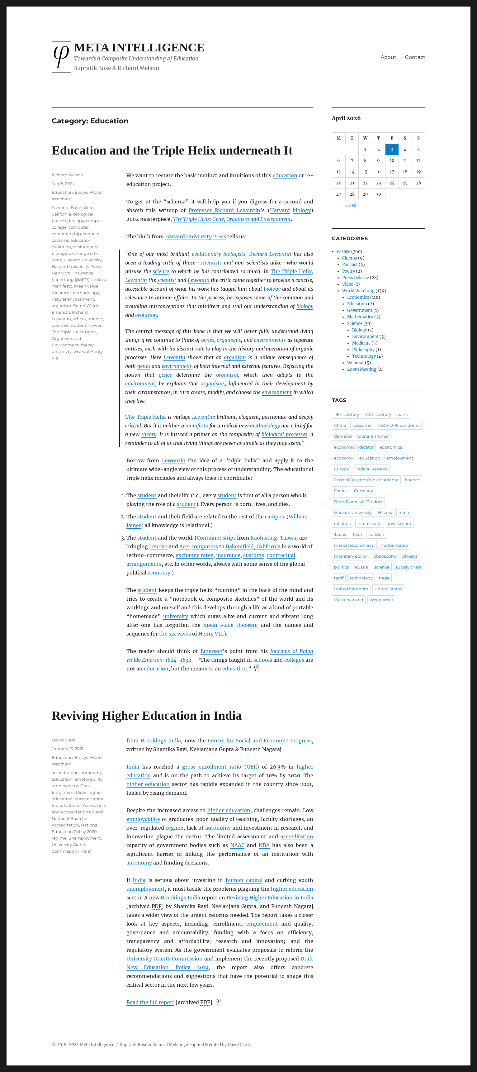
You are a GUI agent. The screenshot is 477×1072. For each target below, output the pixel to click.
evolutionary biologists (218, 254)
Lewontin (136, 280)
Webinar (355, 362)
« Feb (350, 205)
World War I (381, 599)
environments (270, 340)
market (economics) (354, 545)
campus (274, 516)
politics (341, 567)
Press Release (355, 277)
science (161, 271)
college (59, 227)
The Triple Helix (291, 271)
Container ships (216, 538)
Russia (361, 567)
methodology (265, 425)
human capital (244, 880)
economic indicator (354, 447)
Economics (358, 297)
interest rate (369, 523)
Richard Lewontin (270, 254)
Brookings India (161, 740)
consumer (362, 425)
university (175, 616)
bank (402, 414)
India (132, 767)
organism (235, 357)
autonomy (218, 828)
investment (399, 523)
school (79, 318)
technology (361, 577)
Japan (340, 534)
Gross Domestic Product (358, 501)
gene (57, 259)
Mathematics (360, 317)
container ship (66, 233)
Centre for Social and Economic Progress (260, 740)
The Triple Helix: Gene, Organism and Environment (232, 219)
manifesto (196, 425)
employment (262, 924)
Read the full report (150, 1002)
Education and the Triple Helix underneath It (172, 150)
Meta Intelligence (139, 47)
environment (176, 366)
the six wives (175, 634)
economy (159, 572)
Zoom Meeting (361, 369)
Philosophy (363, 349)
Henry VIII (211, 634)
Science (354, 323)
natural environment (73, 299)
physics (409, 556)
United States (388, 588)
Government (359, 310)
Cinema (349, 258)
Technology (364, 356)
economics (391, 447)
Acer (184, 546)
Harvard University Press (195, 236)
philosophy (384, 556)
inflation (342, 523)
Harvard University (83, 259)
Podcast (350, 264)
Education (62, 192)
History (385, 512)
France (341, 490)
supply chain (409, 567)
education (285, 175)
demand (343, 436)
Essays (81, 192)
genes (207, 340)
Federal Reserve (371, 468)
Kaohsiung (263, 538)
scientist (166, 280)
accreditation (297, 836)
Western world (348, 599)
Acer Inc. (60, 207)
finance (412, 479)
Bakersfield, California (253, 546)
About (388, 57)
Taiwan (289, 538)
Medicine (361, 343)
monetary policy (350, 556)
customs (253, 555)
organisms (229, 340)
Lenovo (158, 546)
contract (91, 233)
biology (302, 210)
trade (384, 577)
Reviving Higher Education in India (147, 715)
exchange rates (194, 555)
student (147, 495)
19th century (346, 414)
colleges (294, 660)
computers (204, 546)
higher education (148, 784)
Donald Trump (373, 436)
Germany (363, 490)
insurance (228, 555)
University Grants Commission (164, 958)
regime (174, 828)
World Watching (358, 290)
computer (78, 227)
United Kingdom (351, 588)
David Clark (63, 739)
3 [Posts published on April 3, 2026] (392, 149)
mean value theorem (230, 625)
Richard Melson (67, 174)
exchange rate (83, 253)
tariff (338, 577)
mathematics (394, 545)
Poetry (348, 271)
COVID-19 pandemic (400, 425)
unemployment (145, 889)
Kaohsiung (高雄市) (70, 279)
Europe (341, 468)
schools (262, 660)
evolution (146, 315)
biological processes (284, 434)
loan (357, 534)
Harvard (280, 210)
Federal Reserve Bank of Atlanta (366, 479)
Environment (365, 336)
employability (143, 819)
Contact (415, 57)
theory (148, 434)
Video (347, 284)
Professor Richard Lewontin (225, 210)
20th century (378, 414)
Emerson (212, 651)
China (340, 425)
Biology (359, 330)
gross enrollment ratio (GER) (220, 767)
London (376, 534)
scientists (211, 263)
